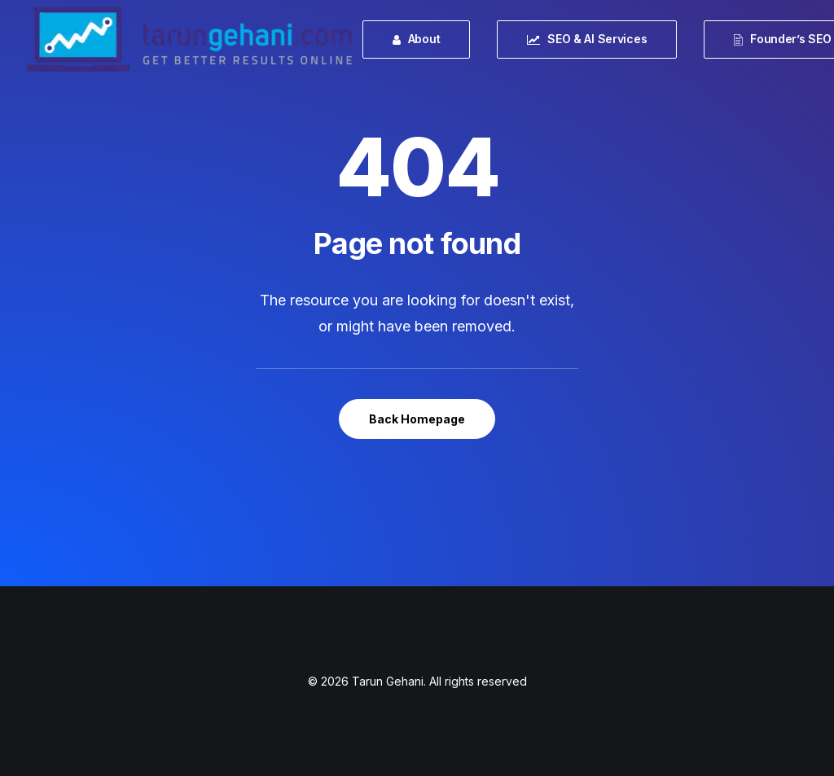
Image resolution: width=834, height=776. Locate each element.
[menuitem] (421, 39)
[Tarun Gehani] (189, 39)
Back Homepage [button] (417, 419)
